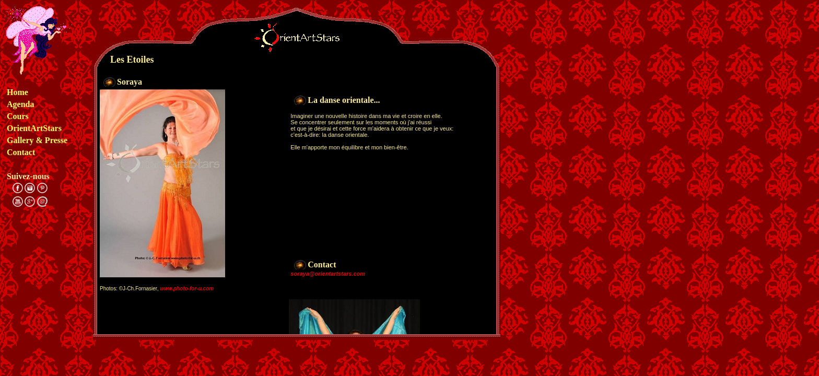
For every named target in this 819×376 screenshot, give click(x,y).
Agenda (20, 104)
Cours (18, 116)
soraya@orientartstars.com (327, 274)
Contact (21, 152)
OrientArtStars (34, 128)
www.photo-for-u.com (187, 288)
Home (17, 92)
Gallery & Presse (37, 140)
